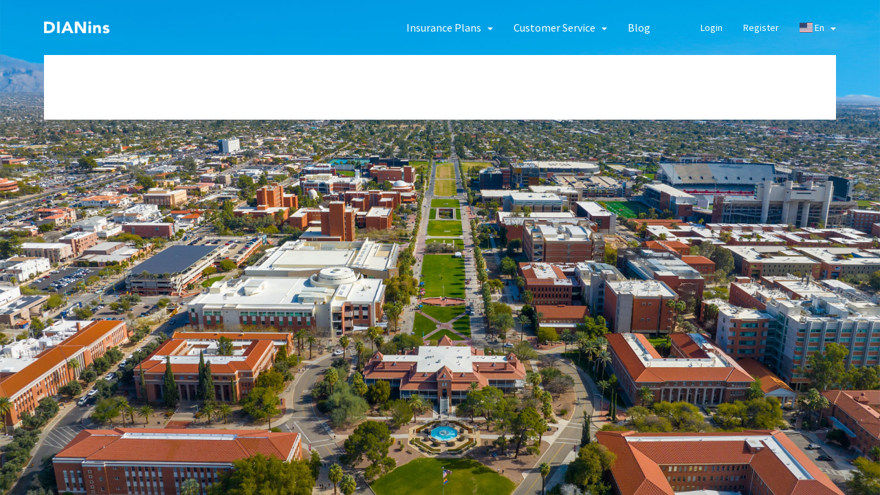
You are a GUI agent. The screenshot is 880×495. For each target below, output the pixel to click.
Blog (639, 27)
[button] (449, 27)
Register (761, 27)
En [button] (818, 27)
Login (712, 27)
